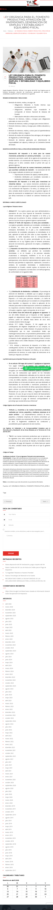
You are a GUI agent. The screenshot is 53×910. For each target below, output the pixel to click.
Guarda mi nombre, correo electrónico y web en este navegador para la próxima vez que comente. (25, 531)
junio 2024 (8, 659)
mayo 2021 (8, 768)
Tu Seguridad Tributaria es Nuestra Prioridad (19, 573)
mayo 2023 (8, 698)
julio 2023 (8, 692)
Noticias (10, 31)
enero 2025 (9, 639)
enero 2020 (9, 803)
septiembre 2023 (10, 686)
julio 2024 (8, 657)
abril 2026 (8, 604)
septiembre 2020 (10, 785)
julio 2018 (8, 850)
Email (10, 520)
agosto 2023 (9, 689)
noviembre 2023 (10, 680)
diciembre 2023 (10, 677)
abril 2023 (8, 700)
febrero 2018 (9, 864)
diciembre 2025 (10, 610)
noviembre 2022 (10, 715)
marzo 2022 (9, 739)
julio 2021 (8, 762)
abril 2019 (8, 829)
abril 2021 (8, 771)
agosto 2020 (9, 788)
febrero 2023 (9, 706)
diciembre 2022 (10, 712)
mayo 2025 (8, 627)
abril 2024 (8, 665)
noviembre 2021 (10, 750)
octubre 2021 (9, 753)
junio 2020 (8, 794)
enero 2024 (9, 674)
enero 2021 (9, 777)
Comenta (9, 536)
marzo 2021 (9, 774)
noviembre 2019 (10, 809)
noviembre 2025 (10, 613)
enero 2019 (9, 835)
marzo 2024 (9, 668)
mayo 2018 (8, 856)
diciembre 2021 (10, 747)
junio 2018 (8, 853)
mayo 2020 (8, 797)
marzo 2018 (9, 861)
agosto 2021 (9, 759)
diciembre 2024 (10, 642)
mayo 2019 (8, 826)
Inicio (4, 31)
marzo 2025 (9, 633)
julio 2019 (8, 820)
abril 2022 (8, 736)
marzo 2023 (9, 703)
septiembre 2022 (10, 721)
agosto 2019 (9, 818)
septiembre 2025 (10, 616)
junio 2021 (8, 765)
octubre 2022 (9, 718)
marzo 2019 (9, 832)
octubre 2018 (9, 841)
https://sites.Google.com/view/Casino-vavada (19, 591)
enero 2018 (9, 867)
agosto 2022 (9, 724)
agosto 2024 (9, 654)
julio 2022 (8, 727)
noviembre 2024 (10, 645)
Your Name (12, 514)
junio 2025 (8, 624)
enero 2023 (9, 709)
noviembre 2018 (10, 838)
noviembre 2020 (10, 780)
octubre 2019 (9, 812)
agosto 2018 (9, 847)
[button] (37, 368)
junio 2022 (8, 730)
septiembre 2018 (10, 844)
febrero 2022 (9, 741)
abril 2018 (8, 859)
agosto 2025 (9, 618)
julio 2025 (8, 621)
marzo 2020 (9, 800)
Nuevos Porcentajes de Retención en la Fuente (20, 576)
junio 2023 (8, 695)
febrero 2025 (9, 636)
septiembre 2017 (10, 870)
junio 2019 (8, 823)
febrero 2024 (9, 671)
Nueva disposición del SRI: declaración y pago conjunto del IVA (25, 564)
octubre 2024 (9, 648)
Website (11, 525)
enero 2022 (9, 744)
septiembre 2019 (10, 815)
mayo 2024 (8, 662)
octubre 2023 (9, 683)
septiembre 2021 (10, 756)
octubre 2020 (9, 782)
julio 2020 (8, 791)
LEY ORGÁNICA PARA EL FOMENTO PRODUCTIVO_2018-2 (29, 486)
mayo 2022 (8, 733)
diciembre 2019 (10, 806)
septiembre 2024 (10, 651)
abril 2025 (8, 630)
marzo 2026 (9, 607)
